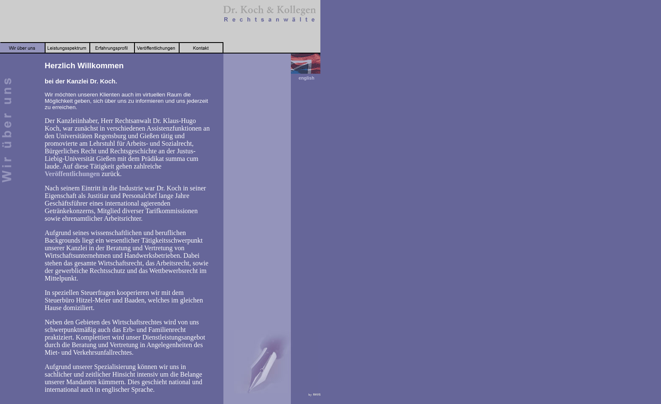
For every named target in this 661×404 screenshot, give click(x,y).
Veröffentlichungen (72, 173)
